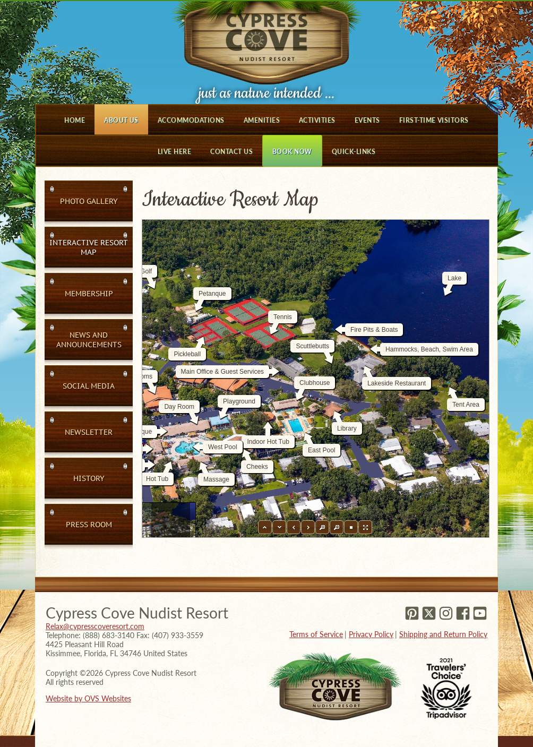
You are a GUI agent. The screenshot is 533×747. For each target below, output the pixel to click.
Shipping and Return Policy (443, 634)
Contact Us (231, 152)
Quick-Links (353, 152)
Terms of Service (316, 634)
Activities (317, 120)
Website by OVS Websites (88, 698)
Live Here (174, 152)
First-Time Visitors (434, 120)
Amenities (262, 120)
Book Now (292, 152)
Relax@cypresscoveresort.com (95, 626)
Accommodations (191, 120)
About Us (121, 120)
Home (74, 120)
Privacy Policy (371, 634)
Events (367, 120)
